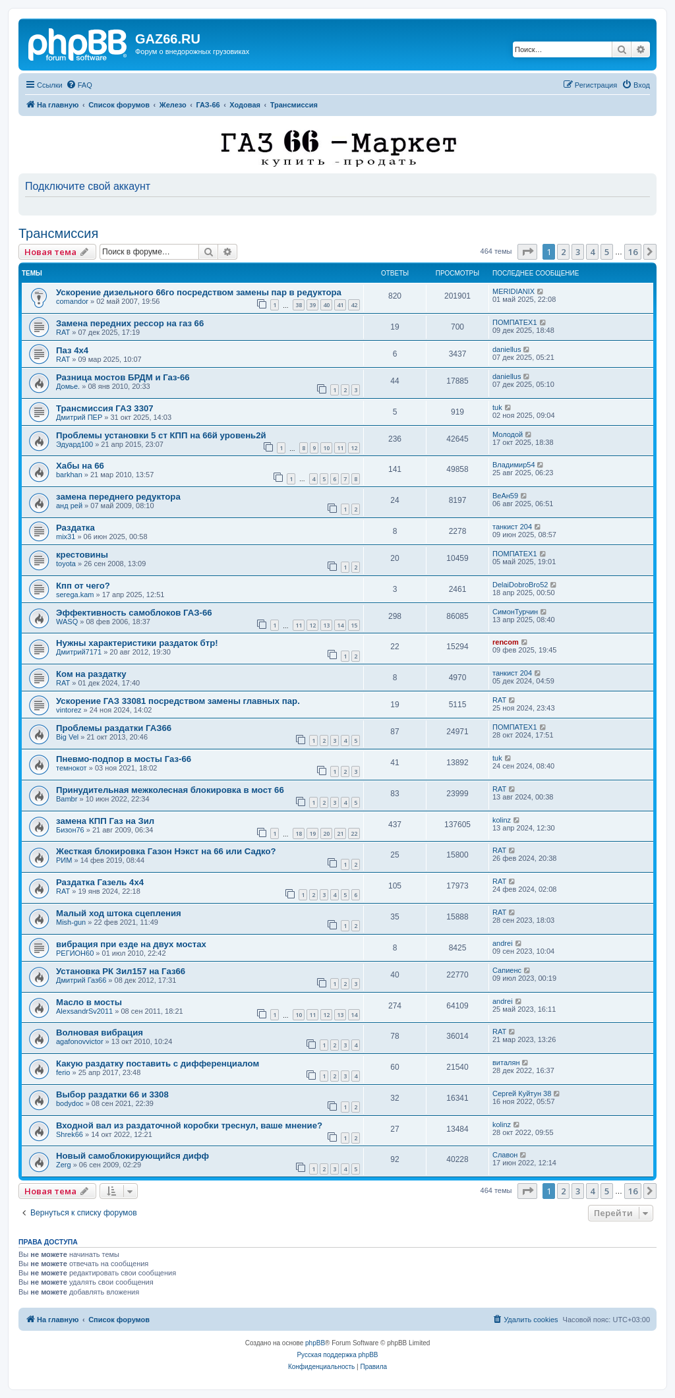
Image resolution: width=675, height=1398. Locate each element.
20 (326, 833)
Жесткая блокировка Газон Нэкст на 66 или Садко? (166, 851)
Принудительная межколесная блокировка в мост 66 (170, 790)
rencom (505, 642)
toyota (66, 564)
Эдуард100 (74, 444)
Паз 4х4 (72, 350)
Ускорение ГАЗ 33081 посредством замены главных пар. (178, 701)
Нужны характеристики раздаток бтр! (137, 643)
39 (312, 305)
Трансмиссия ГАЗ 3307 (105, 408)
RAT (63, 332)
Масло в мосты (89, 1002)
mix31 (65, 536)
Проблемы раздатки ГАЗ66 (113, 728)
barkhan (69, 475)
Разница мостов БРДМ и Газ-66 (123, 377)
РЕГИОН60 (75, 953)
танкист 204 (512, 527)
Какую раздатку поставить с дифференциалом (157, 1063)
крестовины (82, 555)
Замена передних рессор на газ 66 (130, 323)
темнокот (71, 768)
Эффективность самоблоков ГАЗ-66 (134, 613)
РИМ (64, 860)
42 (354, 305)
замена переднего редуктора (118, 497)
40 (326, 305)
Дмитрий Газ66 (81, 980)
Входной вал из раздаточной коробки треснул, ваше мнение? (189, 1125)
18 (298, 833)
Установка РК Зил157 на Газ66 (120, 971)
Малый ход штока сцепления (118, 913)
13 (326, 625)
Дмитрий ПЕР (79, 417)
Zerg (63, 1165)
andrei (502, 943)
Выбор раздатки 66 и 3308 (112, 1094)
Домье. (68, 386)
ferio (63, 1072)
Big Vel (67, 737)
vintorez (69, 710)
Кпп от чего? (83, 586)
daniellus (506, 349)
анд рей (69, 506)
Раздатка (75, 528)
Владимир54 (513, 465)
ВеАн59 (505, 496)
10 (326, 448)
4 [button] (592, 252)
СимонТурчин (515, 612)
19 (312, 833)
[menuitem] (79, 85)
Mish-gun (71, 922)
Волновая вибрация (99, 1032)
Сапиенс (506, 970)
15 (354, 625)
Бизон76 (70, 830)
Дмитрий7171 (79, 652)
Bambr (66, 799)
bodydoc (70, 1103)
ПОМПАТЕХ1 (514, 322)
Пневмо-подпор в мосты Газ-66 (123, 759)
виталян (505, 1062)
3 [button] (577, 252)
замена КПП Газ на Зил (105, 821)
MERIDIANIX (513, 291)
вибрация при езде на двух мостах (131, 944)
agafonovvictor (79, 1041)
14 (340, 625)
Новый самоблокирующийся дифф (132, 1156)
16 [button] (632, 252)
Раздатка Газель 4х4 (100, 882)
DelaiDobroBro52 (520, 585)
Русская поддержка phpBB (337, 1354)
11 (340, 448)
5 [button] (606, 252)
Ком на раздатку (91, 674)
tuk (497, 407)
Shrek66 (69, 1134)
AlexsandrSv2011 (84, 1011)
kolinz (501, 820)
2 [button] (563, 252)
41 (340, 305)
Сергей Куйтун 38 (521, 1093)
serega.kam (75, 594)
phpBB (315, 1343)
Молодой (507, 434)
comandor (72, 301)
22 (354, 833)
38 (298, 305)
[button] (527, 252)
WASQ (67, 622)
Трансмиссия (58, 233)
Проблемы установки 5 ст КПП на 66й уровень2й (161, 435)
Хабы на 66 (80, 466)
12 (354, 448)
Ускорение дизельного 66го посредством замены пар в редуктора (198, 292)
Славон (504, 1155)
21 (340, 833)
